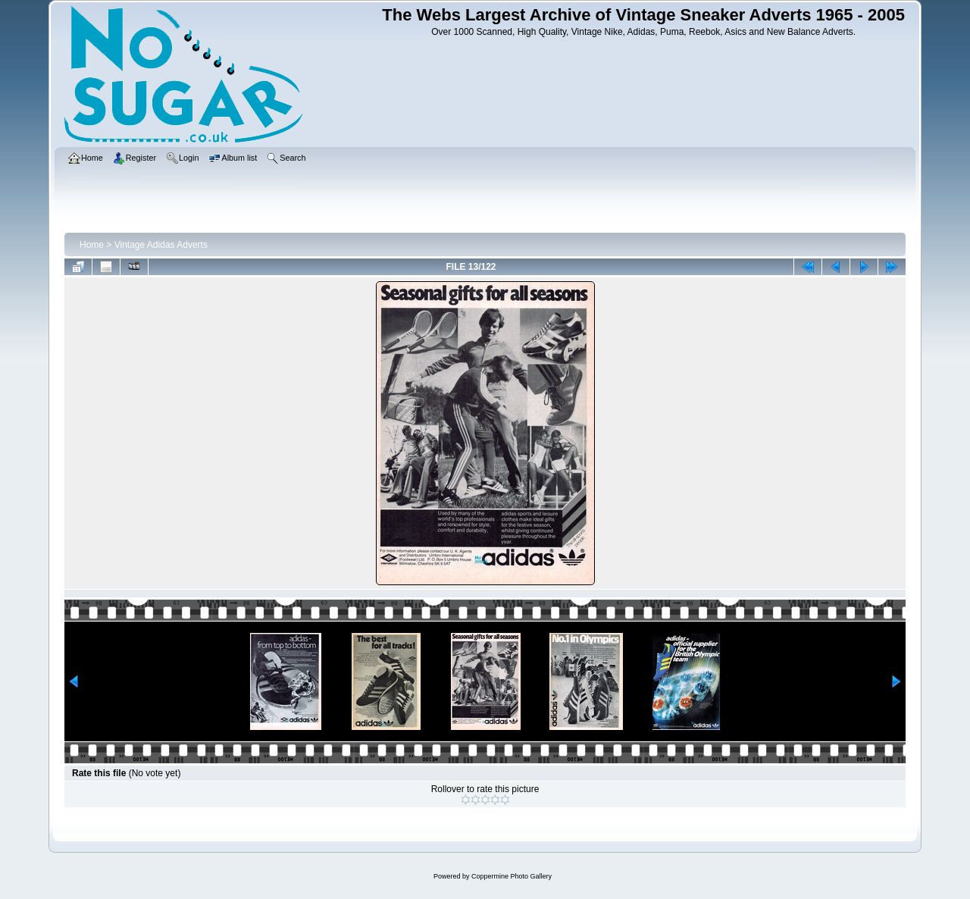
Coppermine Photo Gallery (511, 876)
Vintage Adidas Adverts (161, 245)
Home (92, 245)
